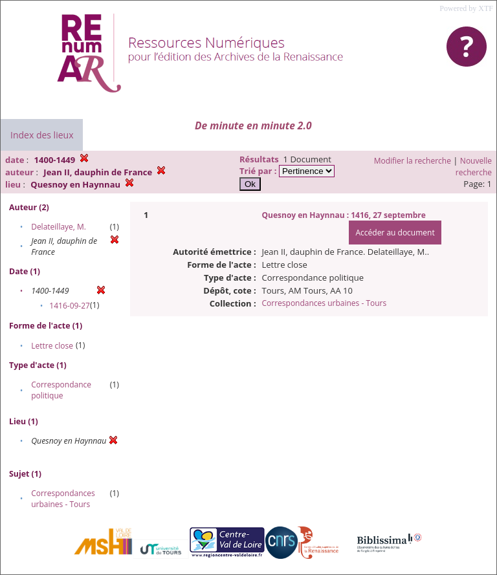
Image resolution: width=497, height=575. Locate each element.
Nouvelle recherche (474, 166)
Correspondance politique (61, 390)
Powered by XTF (466, 8)
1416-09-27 (69, 305)
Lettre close (52, 345)
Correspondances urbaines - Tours (63, 499)
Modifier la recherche (412, 160)
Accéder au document (394, 232)
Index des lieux (41, 135)
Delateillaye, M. (58, 226)
